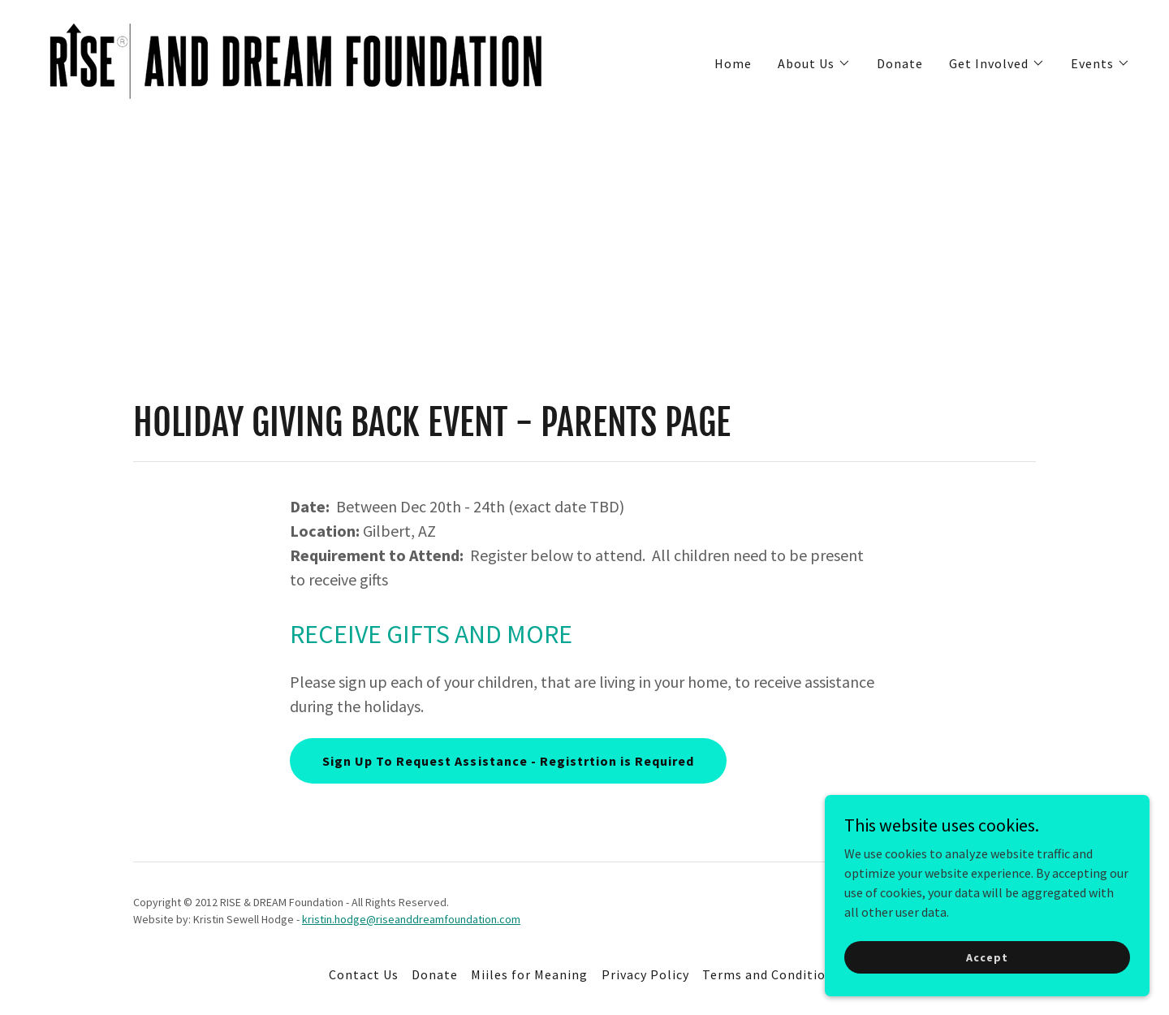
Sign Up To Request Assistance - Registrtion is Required (507, 761)
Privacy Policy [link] (645, 974)
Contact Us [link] (364, 974)
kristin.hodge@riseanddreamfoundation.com (411, 919)
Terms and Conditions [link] (771, 974)
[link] (296, 59)
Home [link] (733, 63)
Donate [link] (900, 63)
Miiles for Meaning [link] (529, 974)
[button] (814, 63)
